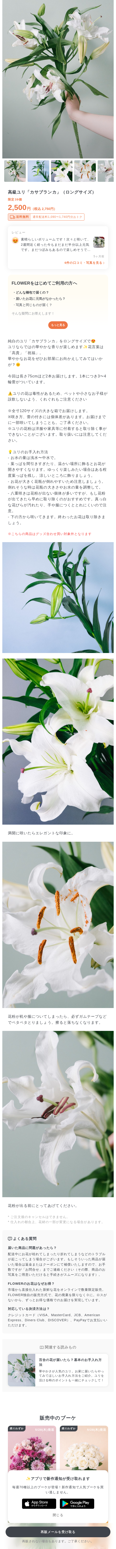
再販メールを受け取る (58, 1532)
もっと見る (58, 325)
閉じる (58, 1515)
